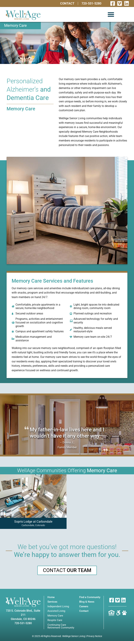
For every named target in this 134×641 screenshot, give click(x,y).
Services (52, 601)
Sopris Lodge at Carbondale (33, 521)
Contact (67, 3)
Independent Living (58, 606)
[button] (111, 14)
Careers (83, 606)
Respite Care (54, 620)
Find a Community (89, 597)
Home (51, 597)
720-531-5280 (91, 3)
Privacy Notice (94, 636)
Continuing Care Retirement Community (60, 626)
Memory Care (55, 615)
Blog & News (86, 601)
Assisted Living (56, 611)
